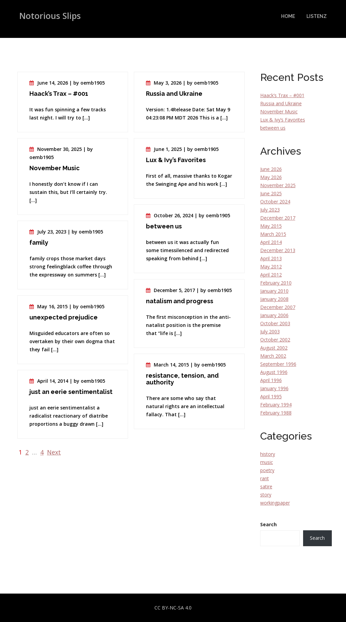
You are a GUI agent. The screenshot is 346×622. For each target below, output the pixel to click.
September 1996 (278, 364)
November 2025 (278, 185)
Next (54, 452)
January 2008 (274, 299)
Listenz (316, 16)
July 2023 (270, 209)
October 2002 (275, 339)
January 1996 (274, 388)
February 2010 (276, 283)
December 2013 (277, 250)
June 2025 (271, 193)
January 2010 (274, 291)
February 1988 (276, 412)
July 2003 (270, 331)
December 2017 (277, 218)
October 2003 (275, 323)
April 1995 (271, 396)
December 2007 (277, 307)
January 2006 (274, 315)
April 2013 (271, 258)
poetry (267, 470)
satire (266, 486)
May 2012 (271, 266)
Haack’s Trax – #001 (282, 95)
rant (264, 478)
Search (268, 524)
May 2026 (271, 177)
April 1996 (271, 380)
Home (288, 16)
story (265, 494)
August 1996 (274, 372)
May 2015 (271, 226)
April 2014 (271, 242)
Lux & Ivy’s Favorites (282, 119)
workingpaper (275, 502)
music (266, 462)
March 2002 (273, 356)
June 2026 (271, 169)
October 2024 (275, 201)
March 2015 (273, 234)
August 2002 (274, 348)
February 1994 (276, 404)
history (267, 454)
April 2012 (271, 274)
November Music (279, 111)
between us (273, 128)
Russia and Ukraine (281, 103)
